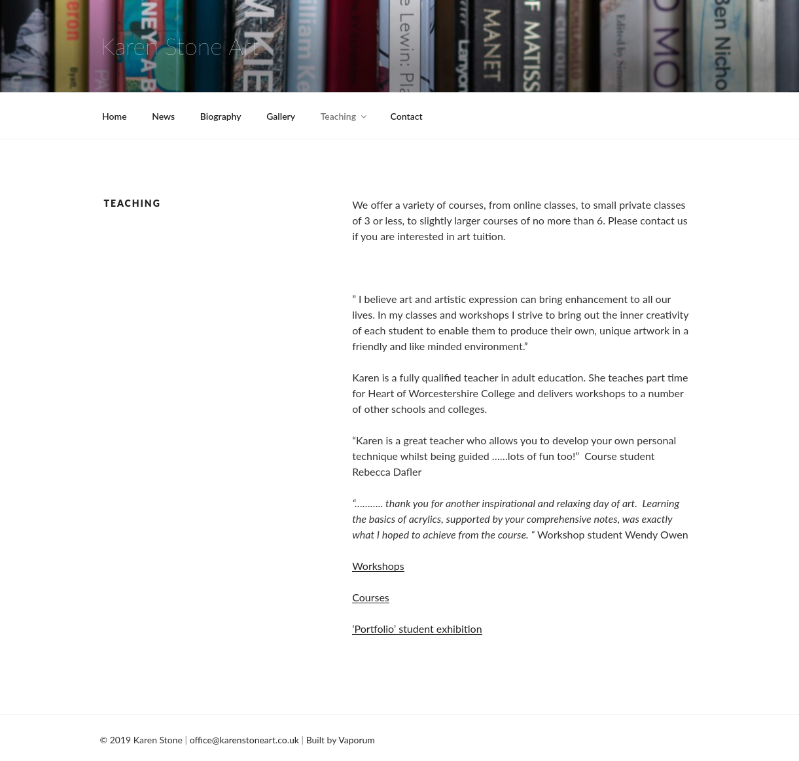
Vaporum (356, 739)
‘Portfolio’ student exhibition (417, 628)
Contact (407, 116)
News (163, 116)
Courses (370, 597)
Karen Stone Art (180, 45)
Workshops (378, 565)
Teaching (344, 116)
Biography (220, 116)
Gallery (280, 116)
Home (114, 116)
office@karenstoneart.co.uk (244, 739)
